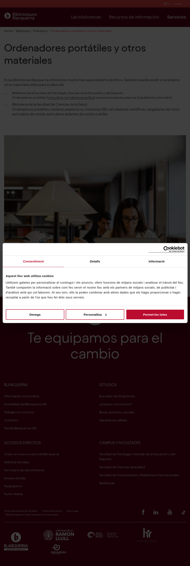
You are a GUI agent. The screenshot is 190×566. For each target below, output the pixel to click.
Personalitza (95, 314)
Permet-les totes (155, 314)
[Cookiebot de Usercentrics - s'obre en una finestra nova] (166, 249)
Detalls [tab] (95, 261)
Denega (34, 314)
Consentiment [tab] (33, 261)
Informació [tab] (157, 261)
